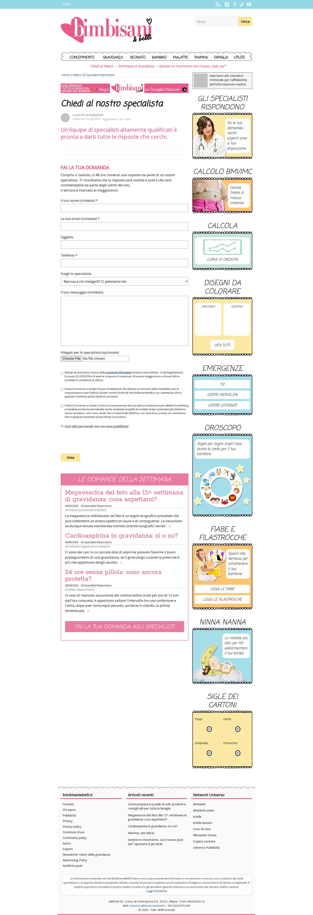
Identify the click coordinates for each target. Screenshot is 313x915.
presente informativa (118, 372)
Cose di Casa (202, 829)
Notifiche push (72, 866)
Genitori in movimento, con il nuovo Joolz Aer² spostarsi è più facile (155, 842)
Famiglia (221, 57)
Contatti (68, 804)
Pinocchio (230, 743)
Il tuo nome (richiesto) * (79, 200)
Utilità (239, 57)
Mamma (201, 57)
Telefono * (69, 255)
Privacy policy (72, 826)
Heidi (227, 719)
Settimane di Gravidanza (136, 66)
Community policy (75, 838)
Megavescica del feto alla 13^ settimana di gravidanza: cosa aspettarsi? (124, 496)
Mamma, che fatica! (141, 833)
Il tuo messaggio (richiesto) (82, 292)
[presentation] (91, 441)
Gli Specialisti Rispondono (98, 75)
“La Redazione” (94, 115)
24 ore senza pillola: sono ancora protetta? (113, 575)
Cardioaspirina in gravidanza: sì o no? (121, 536)
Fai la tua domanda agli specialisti (124, 627)
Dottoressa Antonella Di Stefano (87, 510)
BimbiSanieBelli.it (106, 30)
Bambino (159, 57)
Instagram (226, 4)
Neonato (138, 57)
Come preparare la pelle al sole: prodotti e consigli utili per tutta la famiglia (157, 806)
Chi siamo (69, 810)
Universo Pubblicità (206, 847)
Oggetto (67, 237)
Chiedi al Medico (101, 66)
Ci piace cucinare (204, 841)
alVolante (199, 804)
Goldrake (201, 743)
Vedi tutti (222, 345)
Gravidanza (113, 57)
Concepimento (82, 57)
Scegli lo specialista (76, 273)
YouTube (248, 4)
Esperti (68, 849)
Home (66, 75)
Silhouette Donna (204, 835)
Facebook (234, 4)
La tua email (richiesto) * (80, 218)
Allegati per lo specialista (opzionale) (90, 352)
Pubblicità (69, 815)
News (66, 4)
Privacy (68, 821)
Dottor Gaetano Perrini (81, 589)
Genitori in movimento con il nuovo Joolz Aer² (192, 66)
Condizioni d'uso (74, 832)
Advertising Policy (75, 860)
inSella (197, 816)
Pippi (198, 719)
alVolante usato (203, 810)
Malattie (180, 57)
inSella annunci (202, 823)
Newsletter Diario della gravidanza (86, 854)
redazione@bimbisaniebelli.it (147, 905)
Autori (67, 843)
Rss (217, 4)
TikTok (241, 4)
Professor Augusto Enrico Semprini (89, 546)
